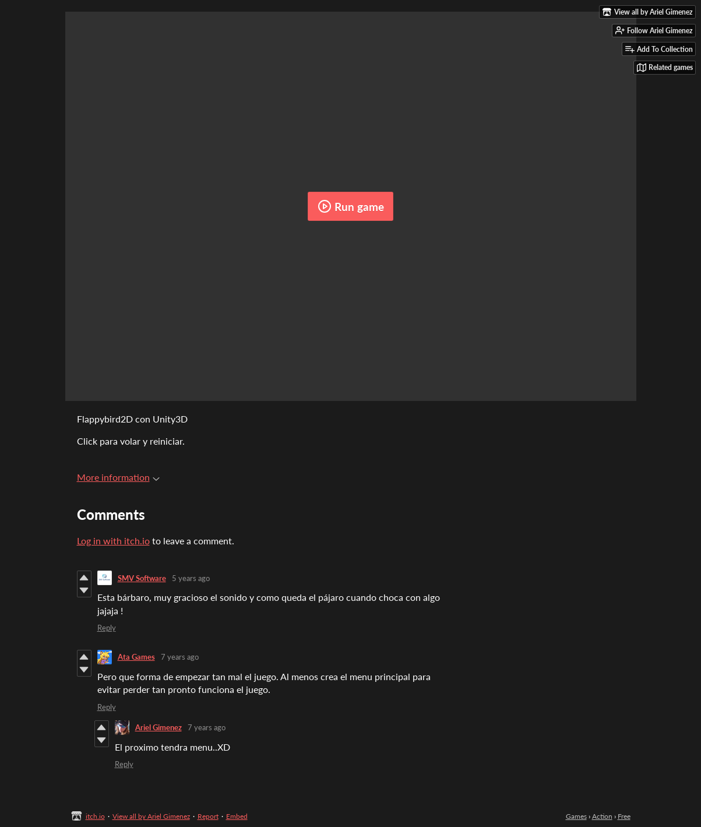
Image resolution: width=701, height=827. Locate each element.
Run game (351, 206)
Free (624, 816)
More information (118, 477)
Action (602, 816)
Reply (106, 627)
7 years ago (180, 656)
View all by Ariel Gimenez (151, 816)
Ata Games (136, 656)
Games (576, 816)
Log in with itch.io (113, 540)
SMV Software (142, 578)
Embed (237, 816)
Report (208, 816)
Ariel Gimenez (158, 727)
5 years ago (191, 578)
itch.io (95, 816)
